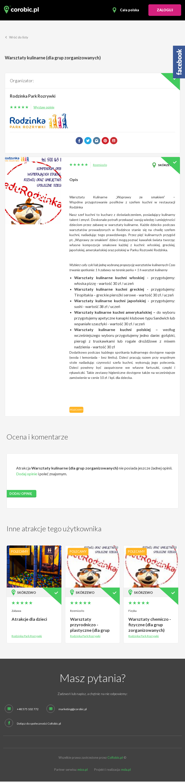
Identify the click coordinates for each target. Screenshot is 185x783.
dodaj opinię (20, 495)
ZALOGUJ (165, 10)
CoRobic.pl (115, 759)
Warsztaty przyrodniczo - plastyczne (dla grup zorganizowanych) (89, 628)
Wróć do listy (17, 39)
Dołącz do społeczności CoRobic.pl (39, 725)
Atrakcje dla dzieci (29, 620)
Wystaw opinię (43, 109)
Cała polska (129, 10)
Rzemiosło (100, 166)
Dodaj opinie (26, 475)
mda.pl (126, 771)
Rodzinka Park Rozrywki (33, 97)
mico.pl (83, 771)
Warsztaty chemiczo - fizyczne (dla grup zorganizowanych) (149, 625)
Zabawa (16, 612)
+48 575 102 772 (28, 710)
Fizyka (132, 612)
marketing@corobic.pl (73, 710)
